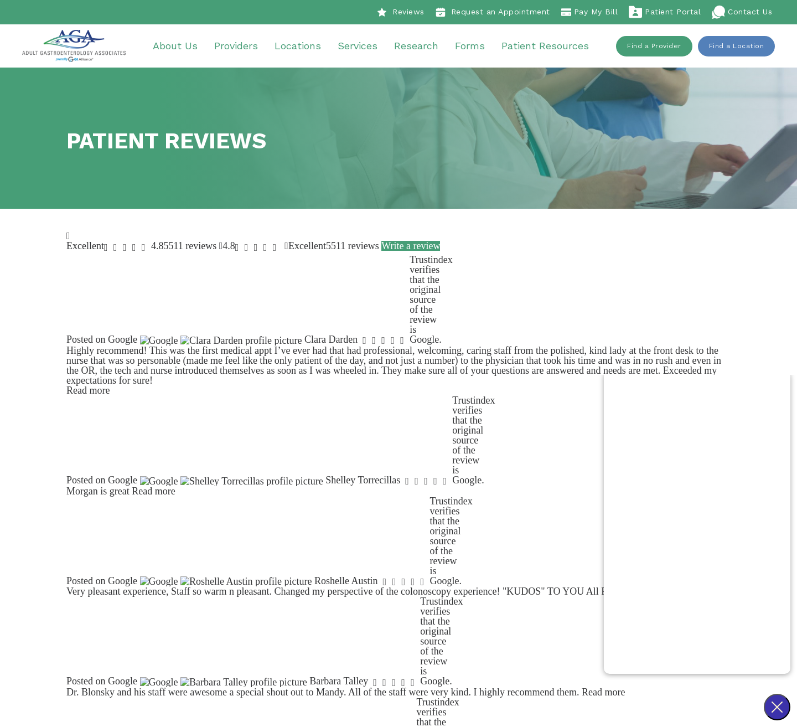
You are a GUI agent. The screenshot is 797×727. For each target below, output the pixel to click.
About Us (179, 47)
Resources (497, 605)
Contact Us (742, 12)
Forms (474, 47)
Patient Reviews (372, 559)
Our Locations (505, 590)
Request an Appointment (493, 12)
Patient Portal (665, 12)
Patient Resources (549, 47)
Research (420, 47)
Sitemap (466, 680)
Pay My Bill (589, 12)
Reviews (401, 12)
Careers (355, 574)
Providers (240, 47)
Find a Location (736, 47)
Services (361, 47)
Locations (301, 47)
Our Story (359, 544)
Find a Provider (654, 47)
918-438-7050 (268, 590)
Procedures (499, 544)
